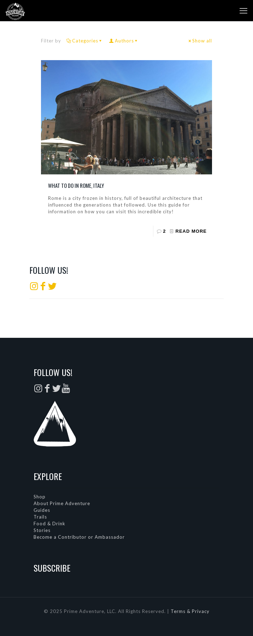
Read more (191, 231)
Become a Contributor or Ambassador (79, 537)
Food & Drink (49, 523)
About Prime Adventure (62, 503)
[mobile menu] (243, 11)
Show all (200, 41)
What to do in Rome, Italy (76, 185)
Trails (40, 517)
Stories (42, 530)
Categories (84, 41)
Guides (42, 510)
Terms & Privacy (190, 611)
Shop (40, 496)
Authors (124, 41)
